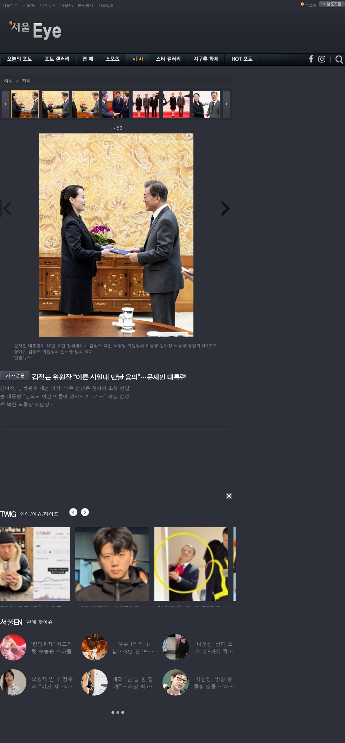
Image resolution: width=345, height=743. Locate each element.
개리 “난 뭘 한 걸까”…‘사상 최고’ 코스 (133, 686)
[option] (37, 563)
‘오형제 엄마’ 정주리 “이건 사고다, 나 (51, 686)
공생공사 (86, 5)
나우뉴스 (48, 5)
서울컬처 (106, 5)
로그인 (311, 5)
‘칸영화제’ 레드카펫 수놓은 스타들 (51, 647)
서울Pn (29, 5)
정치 (26, 81)
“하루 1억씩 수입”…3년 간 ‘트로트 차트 (132, 651)
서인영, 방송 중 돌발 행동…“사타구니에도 (214, 686)
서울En (66, 5)
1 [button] (112, 712)
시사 (8, 81)
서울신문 (10, 5)
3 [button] (122, 712)
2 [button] (117, 712)
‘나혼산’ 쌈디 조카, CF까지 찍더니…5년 (214, 651)
